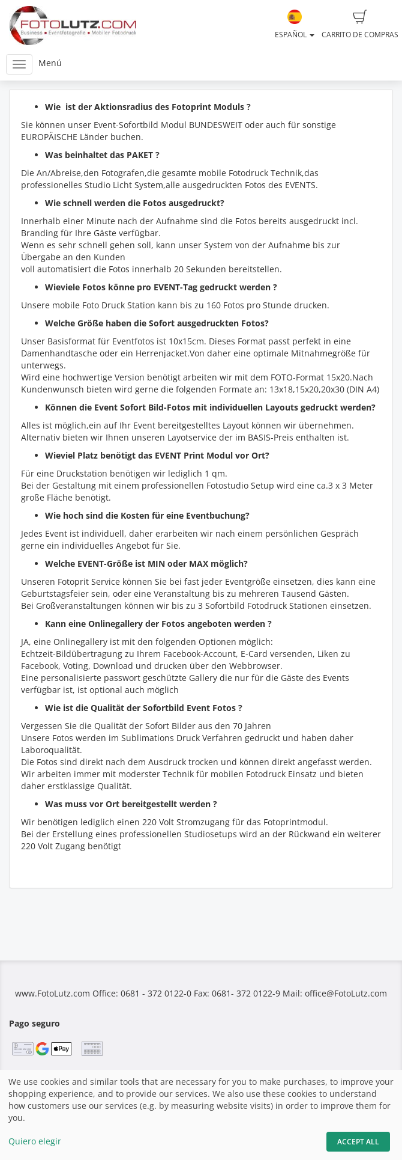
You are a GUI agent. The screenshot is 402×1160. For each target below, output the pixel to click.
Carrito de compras (360, 25)
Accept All (358, 1142)
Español (294, 25)
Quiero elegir (34, 1141)
